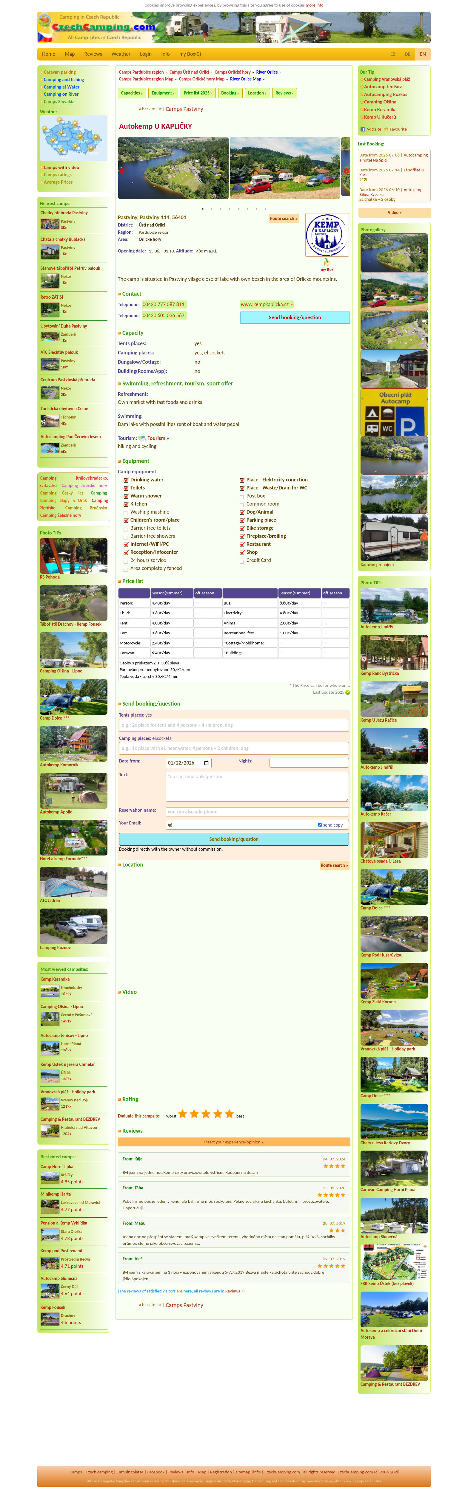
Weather (121, 54)
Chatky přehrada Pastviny (64, 213)
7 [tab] (256, 209)
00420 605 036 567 (163, 315)
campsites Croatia (368, 1481)
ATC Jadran (50, 900)
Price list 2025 (197, 93)
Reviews (93, 54)
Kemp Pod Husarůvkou (382, 955)
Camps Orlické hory (232, 72)
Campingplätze (130, 1472)
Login (146, 54)
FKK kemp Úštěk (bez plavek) (387, 1283)
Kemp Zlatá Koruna (378, 1002)
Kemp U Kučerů (380, 117)
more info (314, 5)
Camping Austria (215, 1481)
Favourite (398, 129)
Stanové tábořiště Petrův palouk (70, 268)
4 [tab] (230, 209)
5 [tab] (238, 209)
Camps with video (61, 167)
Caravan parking (60, 72)
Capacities (130, 93)
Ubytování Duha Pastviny (64, 326)
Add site (374, 129)
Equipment (162, 93)
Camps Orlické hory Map (201, 79)
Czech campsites (104, 1481)
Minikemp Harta (56, 1194)
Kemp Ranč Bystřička (380, 673)
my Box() (190, 54)
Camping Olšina (380, 102)
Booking (229, 93)
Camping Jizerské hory (84, 485)
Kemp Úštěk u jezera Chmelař (68, 1064)
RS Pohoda (50, 577)
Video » (395, 212)
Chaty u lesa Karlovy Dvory (385, 1143)
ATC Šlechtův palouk (59, 352)
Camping (99, 493)
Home (48, 54)
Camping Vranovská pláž (387, 79)
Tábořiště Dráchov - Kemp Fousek (70, 624)
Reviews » (234, 1291)
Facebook (155, 1472)
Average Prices (58, 182)
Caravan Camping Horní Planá (388, 1189)
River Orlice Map (245, 79)
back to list (151, 108)
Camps (76, 1472)
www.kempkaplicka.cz (265, 304)
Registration (221, 1472)
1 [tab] (203, 209)
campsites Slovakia (319, 1481)
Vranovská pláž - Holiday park (68, 1092)
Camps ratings (58, 174)
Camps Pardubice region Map (146, 79)
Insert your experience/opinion (234, 1142)
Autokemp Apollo (56, 812)
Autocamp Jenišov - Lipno (64, 1035)
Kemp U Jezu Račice (379, 720)
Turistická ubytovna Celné (64, 408)
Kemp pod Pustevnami (61, 1250)
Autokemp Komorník (59, 765)
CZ (392, 54)
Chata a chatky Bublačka (63, 239)
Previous (122, 171)
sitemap (243, 1472)
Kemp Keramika (55, 979)
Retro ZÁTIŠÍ (52, 297)
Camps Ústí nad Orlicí (189, 72)
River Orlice (267, 72)
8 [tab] (265, 209)
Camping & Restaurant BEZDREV (70, 1119)
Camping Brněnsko (86, 508)
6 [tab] (247, 209)
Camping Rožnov (55, 947)
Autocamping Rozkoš (385, 94)
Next (346, 171)
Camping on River (61, 94)
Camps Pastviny (184, 108)
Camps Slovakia (59, 101)
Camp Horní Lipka (57, 1166)
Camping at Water (61, 87)
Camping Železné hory (60, 515)
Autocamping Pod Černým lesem (71, 436)
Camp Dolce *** (55, 718)
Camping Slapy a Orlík (63, 500)
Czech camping (99, 1472)
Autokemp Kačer (376, 814)
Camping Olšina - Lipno (61, 671)
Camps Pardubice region (141, 72)
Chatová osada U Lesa (381, 861)
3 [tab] (221, 209)
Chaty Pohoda (416, 177)
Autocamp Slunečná (59, 1278)
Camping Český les (62, 493)
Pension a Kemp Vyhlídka (64, 1223)
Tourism (156, 438)
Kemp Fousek (53, 1307)
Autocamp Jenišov (383, 86)
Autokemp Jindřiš (377, 627)
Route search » (284, 218)
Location (256, 93)
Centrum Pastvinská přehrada (68, 379)
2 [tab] (212, 209)
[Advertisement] (73, 1369)
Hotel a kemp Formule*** (64, 858)
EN (423, 54)
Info (165, 54)
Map (70, 54)
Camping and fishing (64, 79)
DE (407, 54)
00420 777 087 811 (163, 304)
